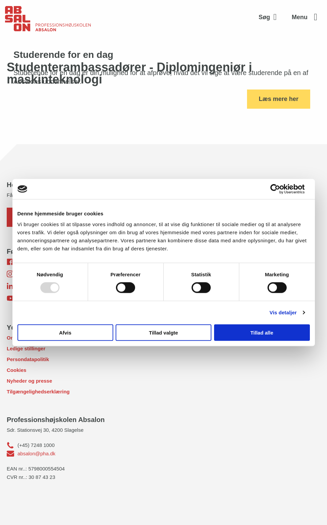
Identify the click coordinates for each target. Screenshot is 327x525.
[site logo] (48, 17)
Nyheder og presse (29, 381)
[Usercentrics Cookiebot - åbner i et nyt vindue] (280, 189)
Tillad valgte (163, 332)
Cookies (16, 370)
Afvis (65, 332)
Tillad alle (261, 332)
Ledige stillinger (26, 348)
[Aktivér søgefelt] (269, 17)
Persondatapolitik (28, 359)
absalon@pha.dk (36, 453)
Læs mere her (278, 99)
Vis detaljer (283, 312)
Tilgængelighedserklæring (38, 391)
